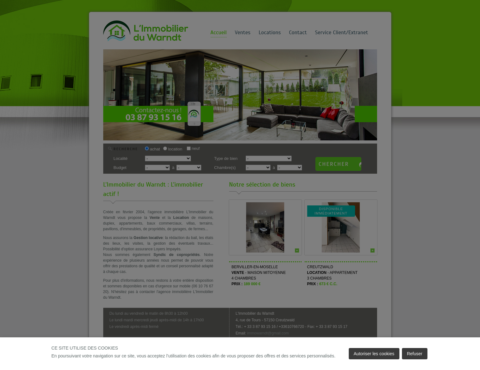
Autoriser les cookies (374, 353)
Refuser (414, 353)
